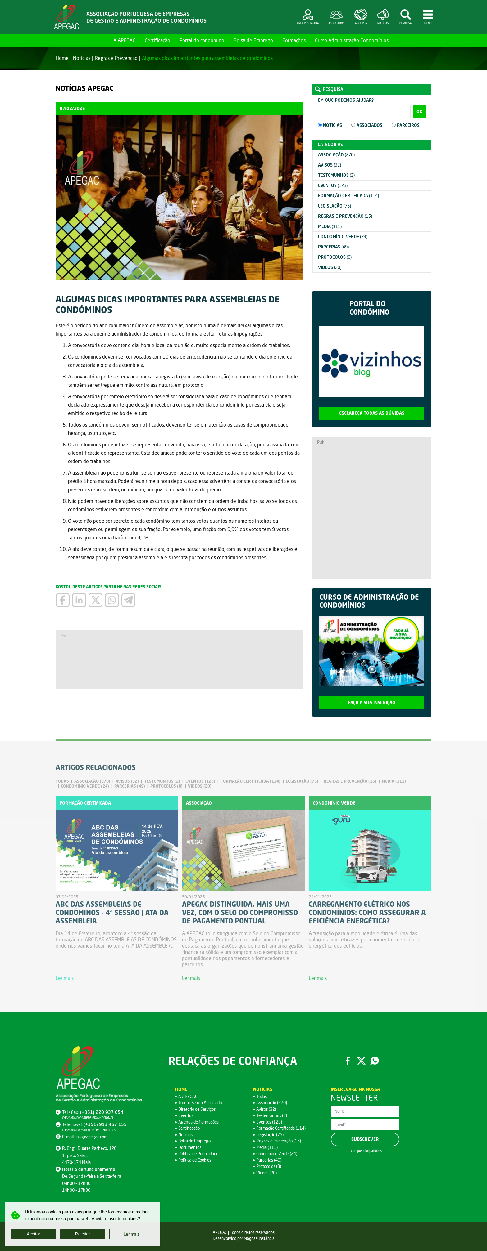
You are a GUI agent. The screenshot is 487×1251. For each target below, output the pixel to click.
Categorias (330, 144)
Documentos (190, 1147)
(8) (335, 257)
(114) (348, 195)
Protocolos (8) (269, 1166)
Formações (294, 40)
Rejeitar (82, 1233)
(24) (342, 236)
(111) (330, 226)
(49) (333, 246)
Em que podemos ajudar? (346, 100)
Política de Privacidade (199, 1153)
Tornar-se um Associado (201, 1103)
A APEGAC (124, 40)
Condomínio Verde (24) (278, 1153)
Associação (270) (272, 1103)
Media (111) (267, 1147)
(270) (336, 154)
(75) (334, 205)
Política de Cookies (196, 1160)
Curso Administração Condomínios (352, 40)
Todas (262, 1096)
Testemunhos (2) (272, 1115)
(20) (329, 267)
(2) (336, 175)
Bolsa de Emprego (253, 40)
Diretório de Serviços (198, 1109)
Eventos (186, 1115)
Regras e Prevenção (116, 58)
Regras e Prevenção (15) (279, 1141)
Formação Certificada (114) (281, 1128)
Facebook (347, 1061)
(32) (329, 165)
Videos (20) (267, 1172)
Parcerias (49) (269, 1160)
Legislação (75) (270, 1134)
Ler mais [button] (131, 1234)
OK (419, 111)
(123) (333, 185)
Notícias (81, 58)
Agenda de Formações (199, 1121)
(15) (345, 216)
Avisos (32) (266, 1109)
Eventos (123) (269, 1121)
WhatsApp (375, 1061)
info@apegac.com (91, 1136)
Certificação (157, 40)
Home (101, 40)
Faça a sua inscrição (371, 702)
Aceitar (33, 1233)
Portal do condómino (202, 40)
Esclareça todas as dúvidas (371, 413)
